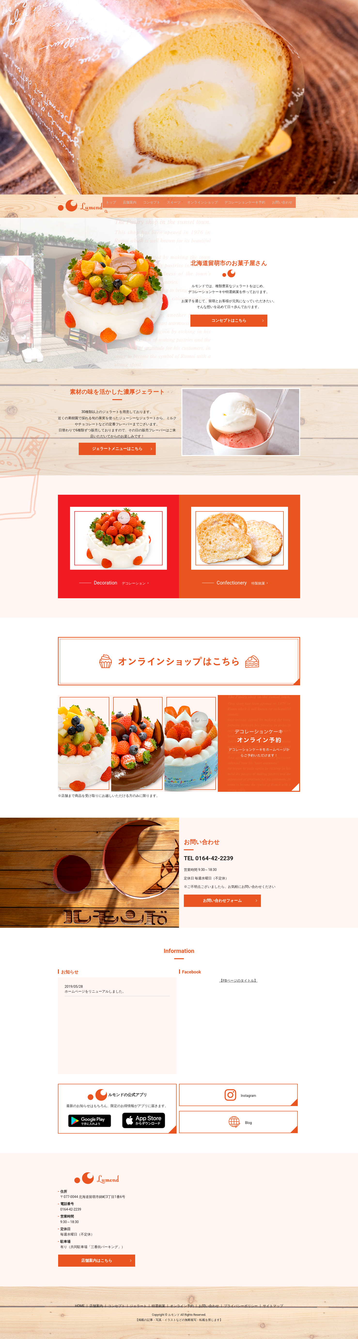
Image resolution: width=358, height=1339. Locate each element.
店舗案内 (129, 202)
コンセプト (151, 202)
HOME (80, 1306)
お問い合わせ (282, 202)
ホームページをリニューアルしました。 (95, 991)
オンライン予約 (182, 1306)
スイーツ (173, 202)
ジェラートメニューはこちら (117, 448)
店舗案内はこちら (96, 1260)
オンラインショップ (202, 202)
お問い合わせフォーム (222, 900)
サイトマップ (273, 1306)
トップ (111, 202)
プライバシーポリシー (241, 1306)
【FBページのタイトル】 (238, 980)
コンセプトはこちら (228, 320)
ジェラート (138, 1306)
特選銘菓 (158, 1306)
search (108, 210)
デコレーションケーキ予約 (245, 202)
